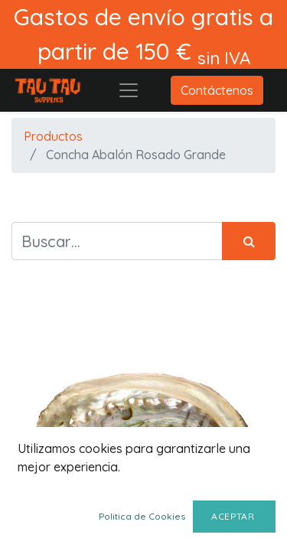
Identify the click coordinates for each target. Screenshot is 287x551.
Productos (53, 136)
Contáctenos (217, 90)
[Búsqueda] (249, 241)
